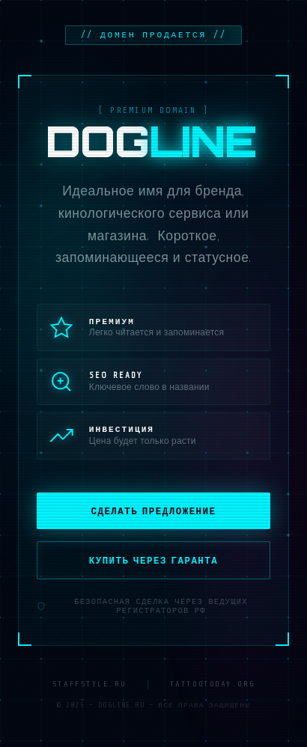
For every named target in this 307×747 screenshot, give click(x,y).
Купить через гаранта (154, 561)
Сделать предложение (153, 511)
